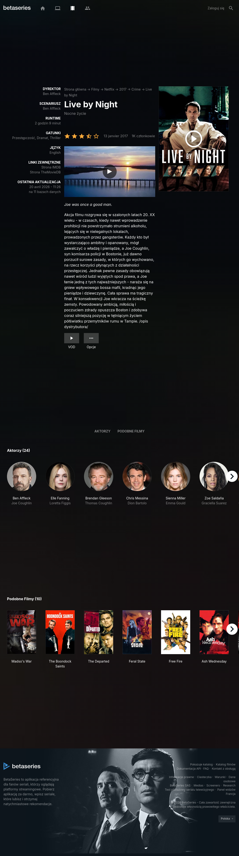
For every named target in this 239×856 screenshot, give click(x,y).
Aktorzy (103, 431)
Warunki (220, 777)
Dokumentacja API (189, 768)
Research (229, 785)
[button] (21, 486)
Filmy (95, 89)
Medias (198, 785)
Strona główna (75, 89)
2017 (123, 89)
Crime (136, 89)
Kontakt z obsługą (223, 768)
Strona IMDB (51, 167)
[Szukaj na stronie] (231, 8)
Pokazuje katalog (201, 764)
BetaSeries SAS (180, 785)
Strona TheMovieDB (45, 172)
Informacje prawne (181, 777)
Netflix (109, 89)
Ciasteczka (204, 777)
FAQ (206, 768)
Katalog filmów (225, 764)
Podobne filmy (131, 431)
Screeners (213, 785)
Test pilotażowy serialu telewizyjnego (189, 789)
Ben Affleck (52, 94)
